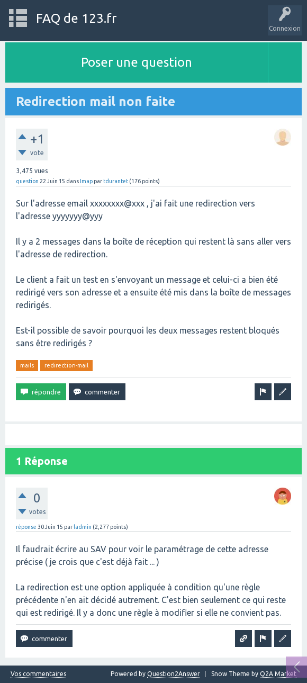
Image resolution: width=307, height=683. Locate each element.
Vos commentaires (38, 674)
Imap (86, 181)
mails (27, 365)
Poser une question (136, 62)
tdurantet (115, 181)
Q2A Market (278, 673)
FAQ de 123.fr (76, 18)
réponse (26, 527)
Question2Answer (173, 673)
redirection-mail (66, 365)
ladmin (83, 527)
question (27, 181)
